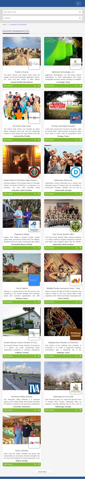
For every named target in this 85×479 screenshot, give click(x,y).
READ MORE (8, 86)
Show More (42, 472)
